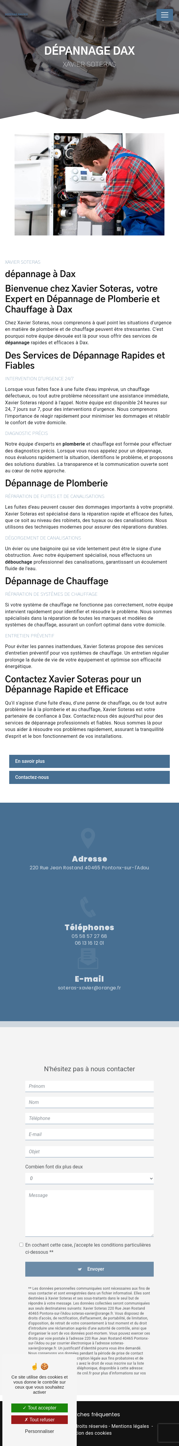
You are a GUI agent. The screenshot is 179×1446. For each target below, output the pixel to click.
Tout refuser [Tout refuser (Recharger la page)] (39, 1419)
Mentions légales (130, 1426)
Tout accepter (39, 1407)
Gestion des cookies (89, 1433)
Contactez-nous (32, 777)
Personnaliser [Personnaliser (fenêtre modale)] (39, 1431)
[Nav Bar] (164, 15)
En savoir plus (30, 761)
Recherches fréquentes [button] (89, 1414)
